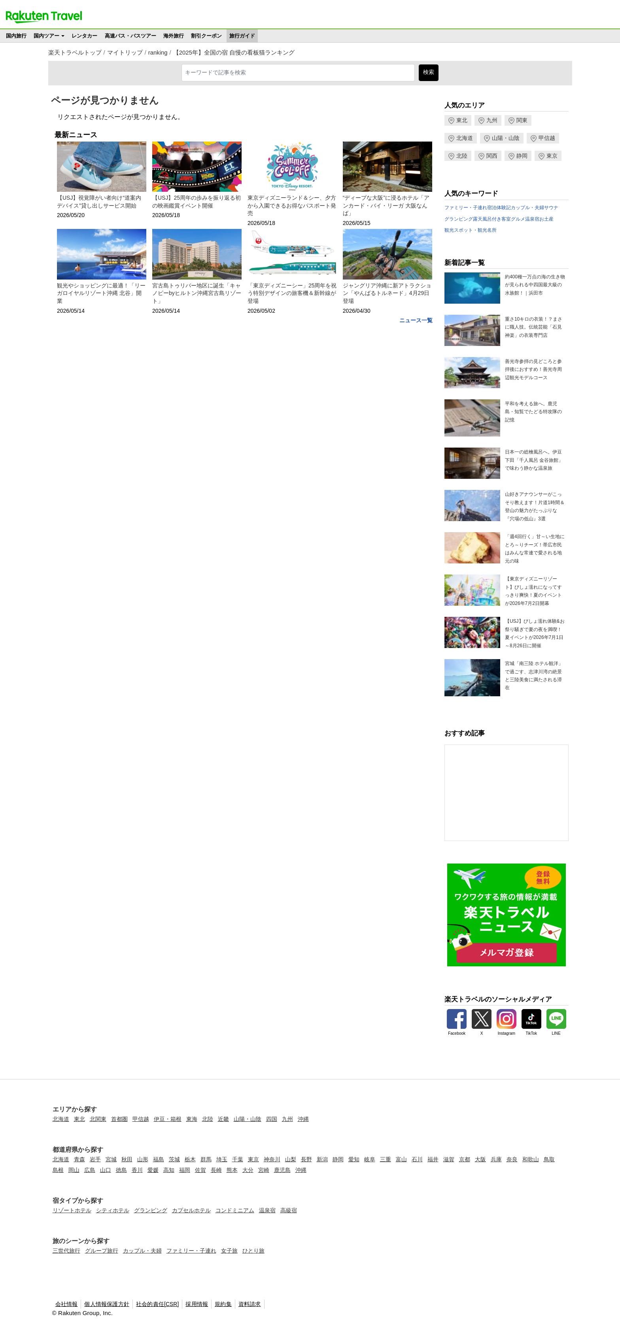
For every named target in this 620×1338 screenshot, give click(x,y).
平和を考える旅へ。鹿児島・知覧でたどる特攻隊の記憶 (533, 412)
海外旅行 (173, 36)
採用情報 (196, 1304)
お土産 (546, 219)
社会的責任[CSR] (157, 1304)
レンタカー (84, 36)
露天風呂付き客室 (492, 219)
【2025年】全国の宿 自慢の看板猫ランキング (234, 52)
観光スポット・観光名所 (470, 230)
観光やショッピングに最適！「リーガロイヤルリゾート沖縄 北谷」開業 (101, 293)
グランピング (458, 219)
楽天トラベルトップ (75, 52)
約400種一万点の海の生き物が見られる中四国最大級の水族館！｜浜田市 (535, 285)
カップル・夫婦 (527, 207)
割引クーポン (206, 36)
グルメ (518, 219)
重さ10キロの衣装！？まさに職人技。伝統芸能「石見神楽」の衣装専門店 (533, 327)
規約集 (223, 1304)
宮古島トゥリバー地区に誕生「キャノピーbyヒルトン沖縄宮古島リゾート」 (196, 293)
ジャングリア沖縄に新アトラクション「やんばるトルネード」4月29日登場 (387, 293)
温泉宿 (532, 219)
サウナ (551, 207)
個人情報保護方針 (106, 1304)
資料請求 (249, 1304)
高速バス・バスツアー (130, 36)
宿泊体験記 (499, 207)
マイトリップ (125, 52)
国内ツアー (46, 36)
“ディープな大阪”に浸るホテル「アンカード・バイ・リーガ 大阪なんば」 (386, 205)
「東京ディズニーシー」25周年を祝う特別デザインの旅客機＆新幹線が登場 (292, 293)
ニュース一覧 (416, 320)
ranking (158, 52)
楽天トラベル (44, 17)
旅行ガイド (242, 36)
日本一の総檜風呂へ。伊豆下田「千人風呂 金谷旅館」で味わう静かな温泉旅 (534, 460)
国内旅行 (16, 36)
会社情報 (66, 1304)
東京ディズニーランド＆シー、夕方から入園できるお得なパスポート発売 (292, 205)
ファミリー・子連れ (465, 207)
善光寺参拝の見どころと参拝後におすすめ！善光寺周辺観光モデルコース (533, 369)
